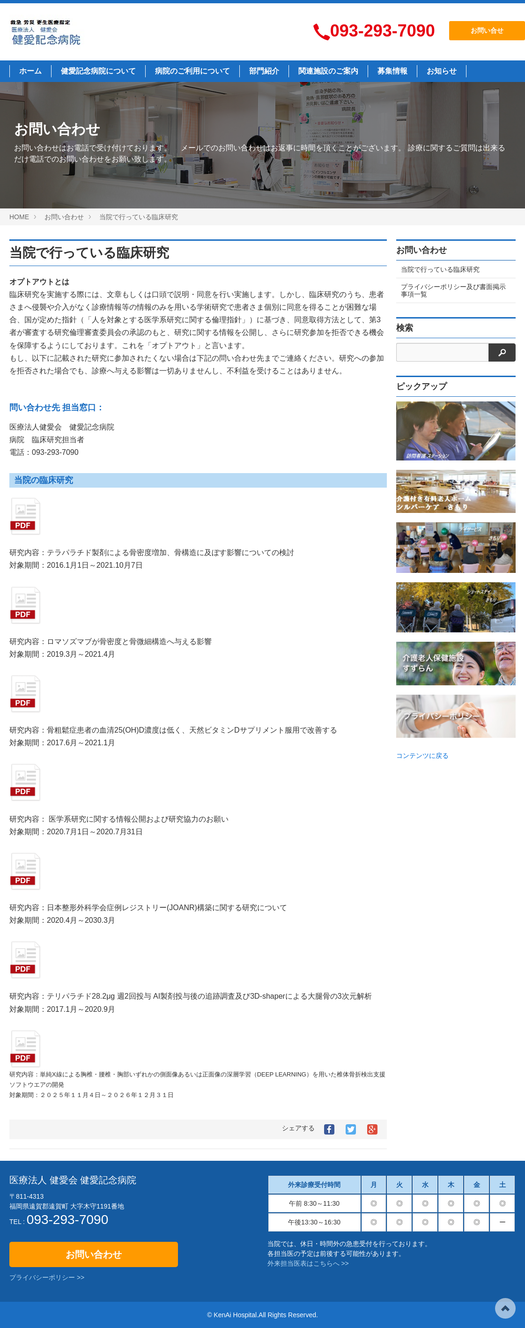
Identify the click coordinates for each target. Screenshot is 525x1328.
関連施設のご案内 (328, 71)
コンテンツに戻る (422, 755)
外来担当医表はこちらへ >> (308, 1263)
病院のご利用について (192, 71)
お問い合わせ (94, 1254)
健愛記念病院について (98, 71)
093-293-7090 (382, 30)
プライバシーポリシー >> (46, 1277)
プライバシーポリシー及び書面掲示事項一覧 (453, 290)
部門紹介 (264, 71)
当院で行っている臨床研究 (89, 252)
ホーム (30, 71)
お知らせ (442, 71)
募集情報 (392, 71)
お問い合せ (487, 30)
